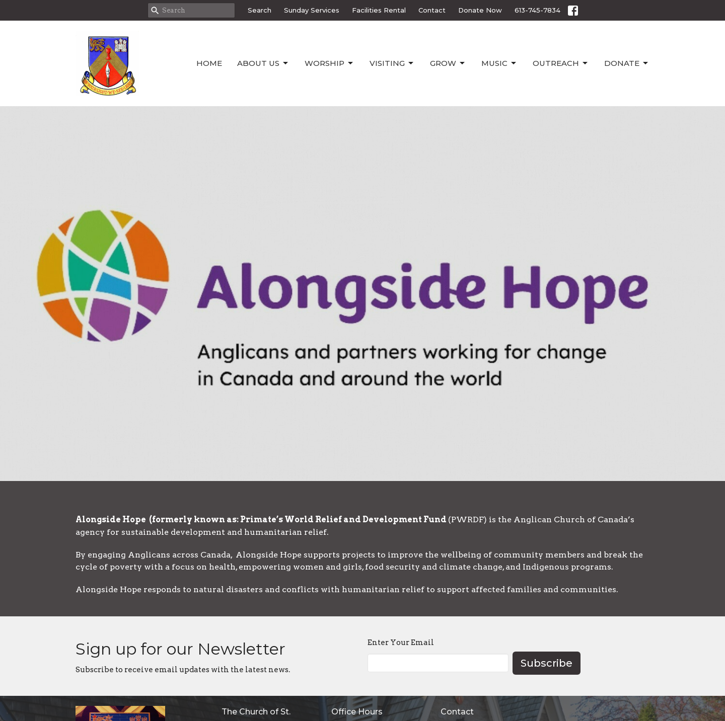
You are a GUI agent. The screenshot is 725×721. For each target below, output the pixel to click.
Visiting (392, 63)
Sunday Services (311, 10)
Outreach (561, 63)
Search (259, 10)
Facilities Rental (379, 10)
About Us (263, 63)
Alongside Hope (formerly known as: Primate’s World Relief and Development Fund (262, 519)
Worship (329, 63)
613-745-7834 (537, 10)
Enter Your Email (401, 642)
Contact (432, 10)
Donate (626, 63)
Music (499, 63)
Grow (448, 63)
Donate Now (480, 10)
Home (209, 63)
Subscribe (546, 663)
